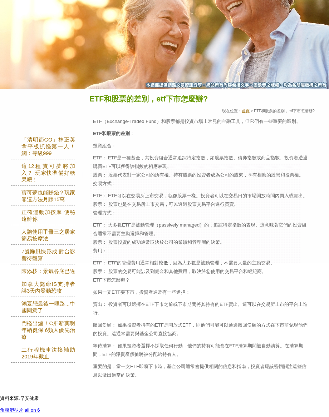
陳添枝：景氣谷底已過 (48, 271)
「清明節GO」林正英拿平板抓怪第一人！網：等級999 (48, 146)
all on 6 (32, 410)
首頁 (246, 111)
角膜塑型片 (11, 410)
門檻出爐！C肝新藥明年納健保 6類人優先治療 (48, 330)
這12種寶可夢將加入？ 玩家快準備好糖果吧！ (48, 173)
